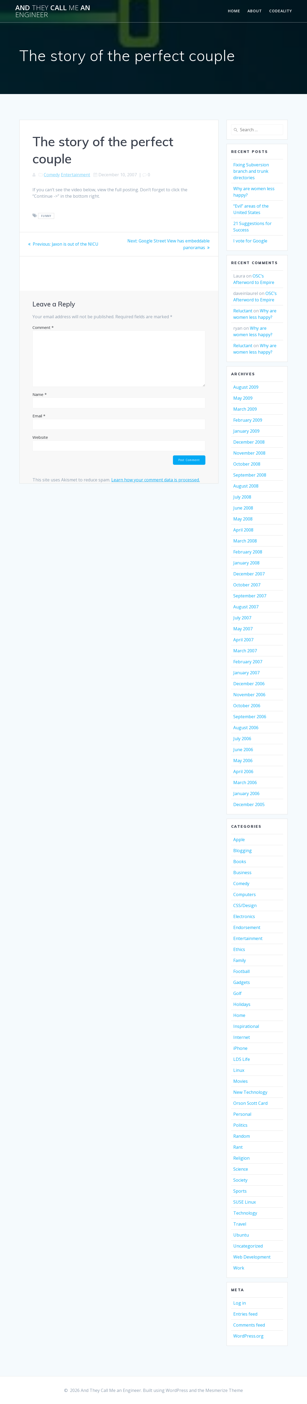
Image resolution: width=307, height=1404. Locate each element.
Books (239, 861)
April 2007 (243, 640)
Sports (240, 1191)
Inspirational (246, 1026)
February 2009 (247, 420)
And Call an (52, 11)
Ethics (239, 949)
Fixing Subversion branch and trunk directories (251, 171)
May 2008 (243, 519)
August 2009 (245, 387)
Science (240, 1169)
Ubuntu (241, 1235)
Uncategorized (248, 1246)
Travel (239, 1224)
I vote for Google (250, 241)
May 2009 (243, 398)
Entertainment (75, 175)
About (254, 10)
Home (234, 10)
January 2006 (246, 793)
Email (38, 415)
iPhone (240, 1048)
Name (39, 394)
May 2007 (243, 629)
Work (238, 1268)
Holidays (241, 1004)
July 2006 (242, 739)
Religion (241, 1158)
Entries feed (245, 1314)
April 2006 (243, 771)
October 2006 (246, 706)
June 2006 (243, 749)
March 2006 (245, 782)
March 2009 (245, 409)
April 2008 (243, 530)
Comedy (52, 175)
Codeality (280, 10)
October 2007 (246, 585)
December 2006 (249, 684)
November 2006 (249, 695)
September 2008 (249, 475)
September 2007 (249, 596)
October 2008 (246, 464)
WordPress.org (248, 1336)
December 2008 (249, 442)
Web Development (252, 1257)
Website (40, 437)
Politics (240, 1125)
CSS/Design (245, 905)
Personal (242, 1114)
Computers (244, 894)
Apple (239, 840)
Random (241, 1136)
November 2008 (249, 453)
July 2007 (242, 618)
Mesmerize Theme (224, 1390)
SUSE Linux (244, 1202)
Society (240, 1180)
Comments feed (249, 1325)
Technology (245, 1213)
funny (46, 216)
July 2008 (242, 497)
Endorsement (246, 927)
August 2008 (245, 486)
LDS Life (241, 1059)
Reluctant (242, 311)
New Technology (250, 1092)
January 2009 (246, 431)
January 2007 (246, 673)
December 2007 (249, 574)
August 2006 (245, 728)
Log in (239, 1303)
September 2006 (249, 717)
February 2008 (247, 552)
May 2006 (243, 760)
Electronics (244, 916)
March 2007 (245, 651)
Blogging (242, 850)
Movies (240, 1081)
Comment (43, 327)
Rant (238, 1147)
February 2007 (247, 662)
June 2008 (243, 508)
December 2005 (249, 804)
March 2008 (245, 541)
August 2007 (245, 607)
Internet (241, 1037)
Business (242, 872)
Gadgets (241, 982)
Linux (238, 1070)
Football (241, 971)
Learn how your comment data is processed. (155, 480)
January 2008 (246, 563)
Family (239, 960)
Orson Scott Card (250, 1103)
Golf (237, 993)
